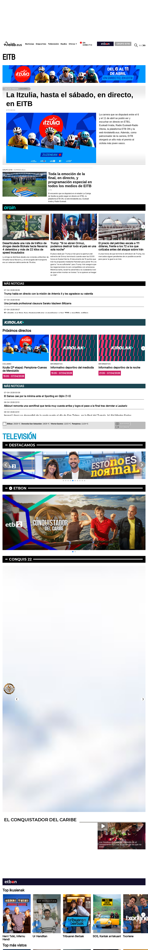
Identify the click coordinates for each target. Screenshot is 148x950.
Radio (64, 44)
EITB (9, 57)
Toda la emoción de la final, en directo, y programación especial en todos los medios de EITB (70, 180)
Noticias (29, 44)
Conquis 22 (20, 559)
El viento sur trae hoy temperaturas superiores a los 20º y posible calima (46, 313)
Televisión (53, 44)
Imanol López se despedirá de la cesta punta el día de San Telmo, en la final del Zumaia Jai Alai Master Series (67, 415)
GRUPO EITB (123, 44)
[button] (143, 227)
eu (140, 45)
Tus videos (122, 427)
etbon (19, 488)
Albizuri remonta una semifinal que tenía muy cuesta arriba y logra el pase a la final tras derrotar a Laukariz (65, 405)
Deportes (41, 44)
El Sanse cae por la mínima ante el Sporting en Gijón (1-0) (37, 396)
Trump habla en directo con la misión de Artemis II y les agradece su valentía (48, 293)
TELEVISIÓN (19, 436)
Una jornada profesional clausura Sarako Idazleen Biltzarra (37, 303)
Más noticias (14, 283)
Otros (72, 44)
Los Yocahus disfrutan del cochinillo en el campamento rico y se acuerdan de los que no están (120, 844)
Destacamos (22, 445)
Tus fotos (122, 423)
